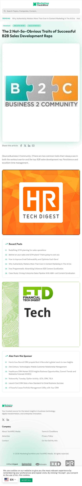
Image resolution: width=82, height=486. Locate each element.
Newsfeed (6, 26)
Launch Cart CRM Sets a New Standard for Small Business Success (36, 383)
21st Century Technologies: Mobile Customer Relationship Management (38, 367)
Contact (5, 440)
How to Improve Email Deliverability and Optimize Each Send (33, 259)
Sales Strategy (34, 26)
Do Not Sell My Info (49, 440)
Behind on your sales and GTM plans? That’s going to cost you (34, 255)
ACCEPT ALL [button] (26, 480)
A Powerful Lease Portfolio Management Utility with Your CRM (34, 388)
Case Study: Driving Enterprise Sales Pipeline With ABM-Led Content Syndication (42, 273)
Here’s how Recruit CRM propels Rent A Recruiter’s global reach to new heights (41, 362)
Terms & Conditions (50, 431)
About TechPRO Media (11, 431)
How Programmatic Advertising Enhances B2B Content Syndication (36, 268)
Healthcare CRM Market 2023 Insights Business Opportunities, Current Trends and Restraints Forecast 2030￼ (42, 372)
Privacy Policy (47, 436)
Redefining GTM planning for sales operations (27, 250)
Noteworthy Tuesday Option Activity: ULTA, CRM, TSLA (31, 378)
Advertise (6, 436)
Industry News (19, 26)
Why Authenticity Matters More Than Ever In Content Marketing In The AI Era (43, 18)
